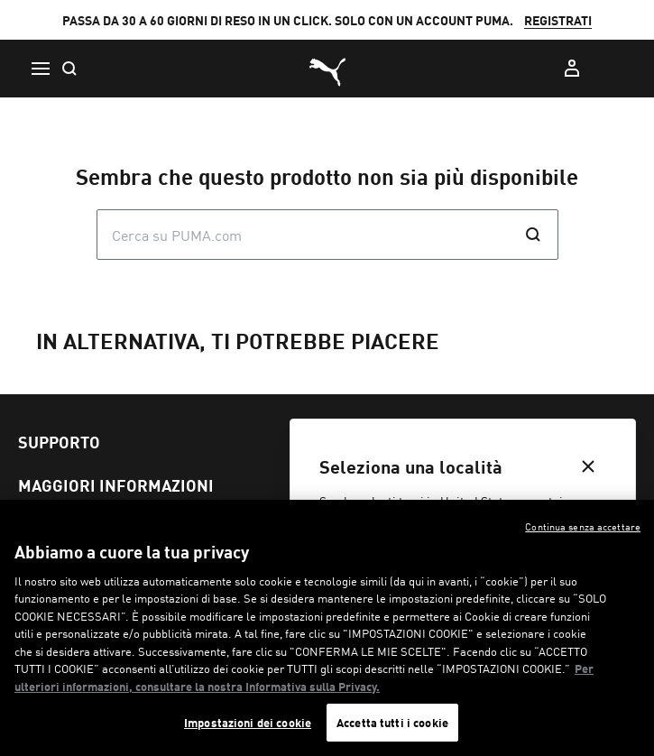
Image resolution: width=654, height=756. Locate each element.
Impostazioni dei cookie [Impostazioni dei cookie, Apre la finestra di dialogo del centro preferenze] (247, 722)
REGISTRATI (558, 20)
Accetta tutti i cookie (392, 722)
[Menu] (40, 69)
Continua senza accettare (582, 526)
